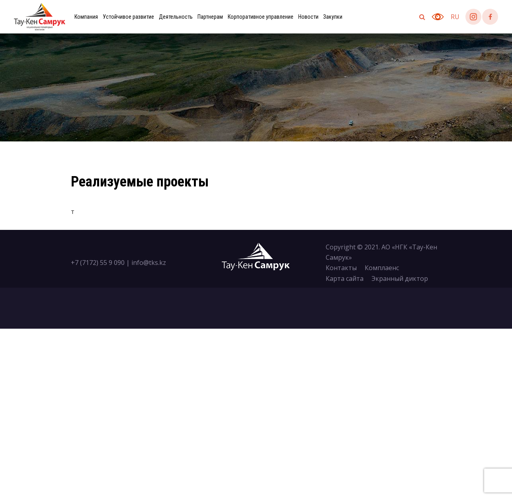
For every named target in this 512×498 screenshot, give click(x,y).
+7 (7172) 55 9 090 (98, 262)
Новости (308, 17)
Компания (86, 17)
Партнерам (210, 17)
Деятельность (176, 17)
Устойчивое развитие (128, 17)
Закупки (332, 17)
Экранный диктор (399, 278)
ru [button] (455, 16)
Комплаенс (382, 267)
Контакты (341, 267)
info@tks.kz (148, 262)
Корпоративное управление (260, 17)
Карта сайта (344, 278)
